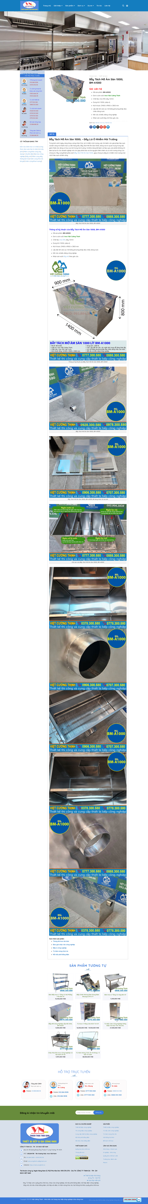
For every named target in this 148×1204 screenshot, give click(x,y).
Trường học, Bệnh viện (110, 1159)
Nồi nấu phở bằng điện (61, 954)
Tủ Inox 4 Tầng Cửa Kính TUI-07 (88, 1024)
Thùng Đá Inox (27, 241)
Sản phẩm (70, 6)
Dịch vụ (81, 6)
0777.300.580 (34, 102)
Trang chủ (47, 6)
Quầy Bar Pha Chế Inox (30, 227)
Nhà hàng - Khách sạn (110, 1149)
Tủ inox (24, 252)
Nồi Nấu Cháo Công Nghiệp (31, 217)
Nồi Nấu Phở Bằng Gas (29, 224)
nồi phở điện (29, 154)
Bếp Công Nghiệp (28, 178)
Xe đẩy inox (26, 273)
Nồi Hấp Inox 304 (28, 210)
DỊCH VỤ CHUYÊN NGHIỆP (83, 1124)
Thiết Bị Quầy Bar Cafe (30, 238)
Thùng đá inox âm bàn (61, 941)
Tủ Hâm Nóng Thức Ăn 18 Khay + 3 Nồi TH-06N (88, 1054)
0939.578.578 (34, 85)
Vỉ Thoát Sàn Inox (28, 269)
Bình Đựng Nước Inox (29, 185)
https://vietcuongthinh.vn (37, 1165)
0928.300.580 (34, 111)
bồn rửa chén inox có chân (29, 147)
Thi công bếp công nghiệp (83, 1131)
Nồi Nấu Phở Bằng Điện (30, 220)
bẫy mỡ (28, 156)
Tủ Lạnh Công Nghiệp (29, 255)
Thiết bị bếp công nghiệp (111, 1127)
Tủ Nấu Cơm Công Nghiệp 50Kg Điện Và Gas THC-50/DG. (115, 1025)
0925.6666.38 (34, 96)
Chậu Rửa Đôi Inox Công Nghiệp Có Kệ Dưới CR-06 (60, 1054)
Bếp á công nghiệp (60, 948)
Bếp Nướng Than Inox (29, 182)
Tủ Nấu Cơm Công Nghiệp (31, 259)
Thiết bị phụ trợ (27, 234)
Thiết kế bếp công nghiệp (83, 1127)
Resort (105, 1162)
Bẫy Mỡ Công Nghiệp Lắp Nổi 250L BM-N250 (60, 1025)
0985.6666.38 (34, 93)
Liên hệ (107, 6)
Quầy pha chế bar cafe (110, 1156)
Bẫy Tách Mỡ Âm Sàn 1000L (83, 153)
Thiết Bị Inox (26, 231)
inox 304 (62, 240)
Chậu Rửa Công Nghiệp (30, 189)
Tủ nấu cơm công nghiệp (111, 1131)
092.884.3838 (34, 82)
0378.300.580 (34, 116)
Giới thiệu (58, 6)
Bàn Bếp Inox (26, 171)
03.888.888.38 (34, 124)
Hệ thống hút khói (28, 199)
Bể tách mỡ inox (28, 175)
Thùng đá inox (79, 1152)
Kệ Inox (25, 203)
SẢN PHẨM (106, 1124)
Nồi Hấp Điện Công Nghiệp (31, 206)
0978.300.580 (34, 113)
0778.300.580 (34, 118)
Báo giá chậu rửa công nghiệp (64, 945)
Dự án (91, 6)
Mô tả (52, 134)
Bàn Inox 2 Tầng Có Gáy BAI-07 (115, 995)
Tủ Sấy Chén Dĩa (27, 266)
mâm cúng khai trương (33, 161)
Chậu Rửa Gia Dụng (28, 192)
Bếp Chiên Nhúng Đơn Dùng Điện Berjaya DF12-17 (88, 995)
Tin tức (99, 6)
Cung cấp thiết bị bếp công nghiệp (86, 1134)
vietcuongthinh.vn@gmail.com (37, 1161)
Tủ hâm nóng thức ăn (60, 951)
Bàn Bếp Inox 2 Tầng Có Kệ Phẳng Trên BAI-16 (60, 995)
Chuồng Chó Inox (28, 196)
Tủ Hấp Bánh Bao (28, 248)
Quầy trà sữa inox (81, 1155)
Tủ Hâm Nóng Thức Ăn (29, 245)
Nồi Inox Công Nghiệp (29, 213)
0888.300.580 (34, 104)
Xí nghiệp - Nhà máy (109, 1152)
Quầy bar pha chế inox (82, 1149)
